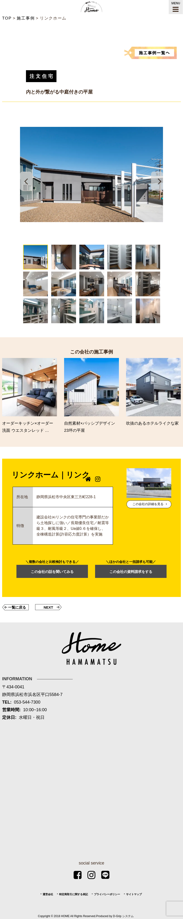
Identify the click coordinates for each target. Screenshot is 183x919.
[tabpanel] (91, 174)
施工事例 (26, 18)
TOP (7, 18)
